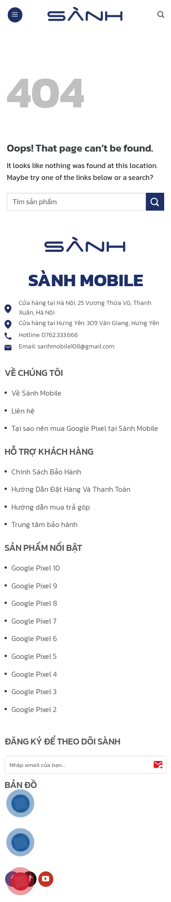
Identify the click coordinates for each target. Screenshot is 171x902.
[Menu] (15, 14)
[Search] (160, 14)
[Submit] (155, 202)
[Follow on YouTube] (45, 879)
